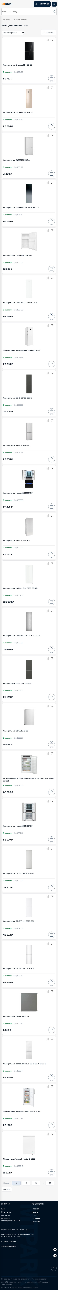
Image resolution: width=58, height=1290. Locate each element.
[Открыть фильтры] (48, 32)
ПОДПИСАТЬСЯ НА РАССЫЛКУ (14, 1229)
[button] (29, 11)
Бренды (35, 1215)
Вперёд (6, 1189)
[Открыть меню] (54, 4)
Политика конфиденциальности (10, 1219)
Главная (35, 1209)
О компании (6, 1212)
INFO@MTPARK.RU (8, 1246)
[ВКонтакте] (55, 1256)
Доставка (36, 1218)
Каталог (6, 19)
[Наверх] (54, 1268)
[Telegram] (55, 1250)
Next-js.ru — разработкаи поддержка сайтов (19, 1287)
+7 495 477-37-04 (8, 1242)
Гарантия (36, 1222)
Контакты (5, 1215)
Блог (3, 1209)
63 (50, 1183)
